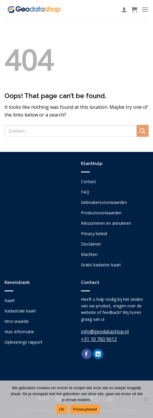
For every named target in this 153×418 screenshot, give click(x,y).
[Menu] (145, 9)
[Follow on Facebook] (87, 354)
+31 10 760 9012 (99, 339)
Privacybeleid (85, 409)
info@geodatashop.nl (105, 331)
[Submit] (143, 130)
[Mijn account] (124, 9)
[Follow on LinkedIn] (98, 354)
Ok (61, 409)
